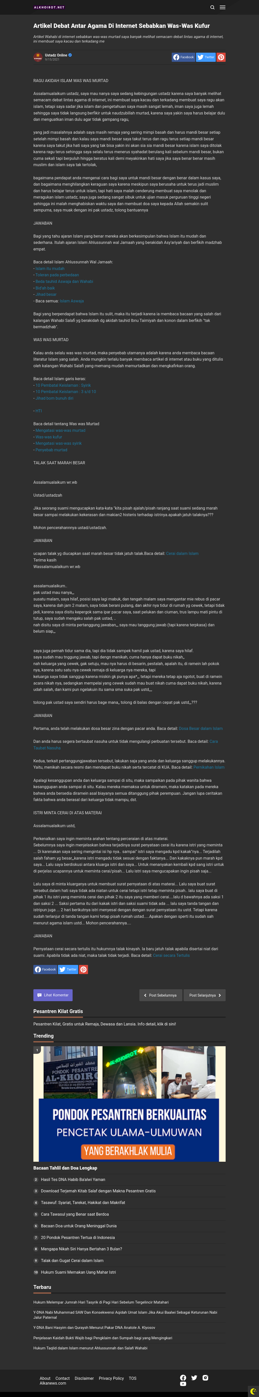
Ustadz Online (58, 55)
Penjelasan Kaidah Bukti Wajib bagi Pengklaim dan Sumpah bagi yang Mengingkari (102, 1338)
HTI (38, 411)
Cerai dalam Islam (182, 553)
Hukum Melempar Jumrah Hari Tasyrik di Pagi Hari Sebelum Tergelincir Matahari (101, 1302)
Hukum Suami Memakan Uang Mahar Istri (78, 1272)
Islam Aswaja (72, 301)
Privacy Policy (111, 1378)
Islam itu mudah (49, 268)
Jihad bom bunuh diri (54, 398)
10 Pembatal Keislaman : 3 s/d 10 (65, 391)
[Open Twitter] (194, 1378)
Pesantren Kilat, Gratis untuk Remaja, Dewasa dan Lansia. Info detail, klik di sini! (104, 1024)
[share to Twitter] (206, 57)
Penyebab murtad (51, 450)
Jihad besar (45, 294)
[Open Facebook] (183, 1378)
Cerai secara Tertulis (171, 955)
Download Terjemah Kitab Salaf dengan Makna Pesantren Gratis (98, 1191)
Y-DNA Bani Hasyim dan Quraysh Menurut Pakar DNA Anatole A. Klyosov (94, 1327)
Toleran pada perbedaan (57, 275)
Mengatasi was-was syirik (58, 443)
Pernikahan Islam (209, 767)
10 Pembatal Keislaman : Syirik (63, 385)
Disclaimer (84, 1378)
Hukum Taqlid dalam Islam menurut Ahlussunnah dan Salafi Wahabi (90, 1348)
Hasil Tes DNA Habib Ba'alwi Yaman (73, 1179)
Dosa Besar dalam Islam (201, 728)
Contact (63, 1378)
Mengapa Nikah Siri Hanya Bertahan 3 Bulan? (81, 1249)
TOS (132, 1378)
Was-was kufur (48, 437)
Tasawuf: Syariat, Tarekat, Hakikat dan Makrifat (83, 1202)
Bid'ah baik (45, 288)
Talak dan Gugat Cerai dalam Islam (72, 1260)
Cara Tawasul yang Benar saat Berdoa (75, 1214)
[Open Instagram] (205, 1378)
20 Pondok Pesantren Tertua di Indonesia (78, 1237)
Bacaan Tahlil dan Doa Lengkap (65, 1168)
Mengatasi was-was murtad (60, 430)
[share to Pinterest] (221, 57)
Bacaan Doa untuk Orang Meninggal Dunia (79, 1226)
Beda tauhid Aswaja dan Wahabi (64, 281)
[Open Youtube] (183, 1384)
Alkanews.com (53, 1383)
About (45, 1378)
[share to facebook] (183, 57)
